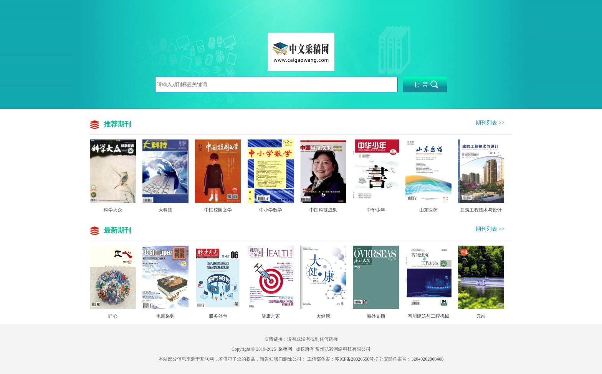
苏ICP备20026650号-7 (356, 359)
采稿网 (285, 349)
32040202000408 (427, 359)
